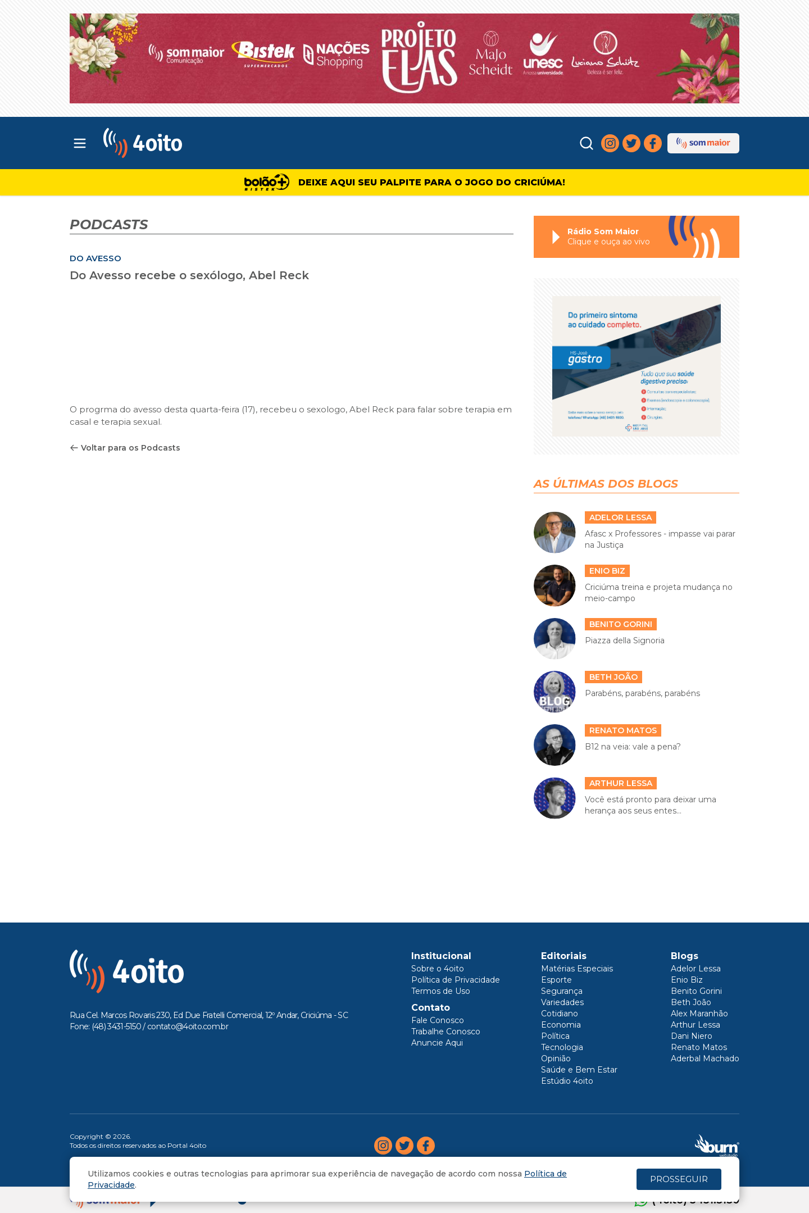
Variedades (562, 1002)
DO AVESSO (95, 258)
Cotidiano (559, 1013)
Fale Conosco (437, 1020)
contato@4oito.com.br (187, 1026)
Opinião (556, 1058)
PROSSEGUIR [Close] (679, 1179)
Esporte (556, 980)
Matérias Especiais (577, 969)
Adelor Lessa (696, 969)
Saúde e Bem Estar (579, 1070)
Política (555, 1036)
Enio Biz (687, 980)
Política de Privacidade (455, 980)
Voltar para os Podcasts (125, 448)
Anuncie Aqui (437, 1043)
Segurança (562, 991)
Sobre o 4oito (437, 969)
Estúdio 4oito (567, 1081)
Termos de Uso (440, 991)
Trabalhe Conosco (445, 1031)
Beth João (691, 1002)
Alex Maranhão (699, 1013)
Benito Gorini (696, 991)
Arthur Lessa (695, 1025)
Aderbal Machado (705, 1058)
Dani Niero (691, 1036)
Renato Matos (699, 1047)
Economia (561, 1025)
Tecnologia (562, 1047)
